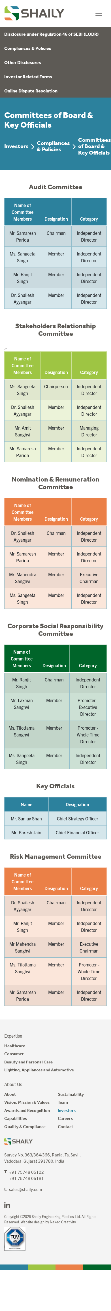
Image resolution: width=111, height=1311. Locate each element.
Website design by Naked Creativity (48, 1221)
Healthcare (14, 1046)
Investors (16, 146)
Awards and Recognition (27, 1111)
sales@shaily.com (25, 1189)
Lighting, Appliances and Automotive (39, 1070)
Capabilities (15, 1119)
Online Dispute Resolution (30, 91)
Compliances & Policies (27, 48)
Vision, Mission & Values (27, 1103)
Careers (65, 1119)
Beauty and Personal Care (28, 1062)
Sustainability (71, 1095)
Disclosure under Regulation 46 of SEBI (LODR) (51, 34)
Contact (65, 1127)
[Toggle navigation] (98, 13)
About (10, 1095)
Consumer (14, 1054)
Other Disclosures (22, 62)
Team (63, 1103)
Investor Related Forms (28, 77)
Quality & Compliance (25, 1127)
